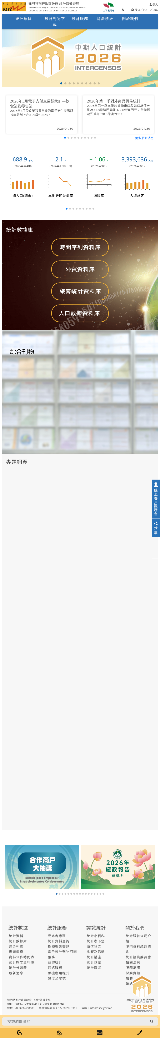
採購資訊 (133, 973)
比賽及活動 (96, 951)
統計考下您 (96, 941)
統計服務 (80, 18)
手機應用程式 (59, 973)
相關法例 (133, 962)
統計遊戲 (94, 967)
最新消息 (16, 973)
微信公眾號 (57, 978)
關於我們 (130, 18)
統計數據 (23, 18)
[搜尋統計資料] (75, 1021)
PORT (146, 10)
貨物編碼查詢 (59, 946)
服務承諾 (133, 967)
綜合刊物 (16, 946)
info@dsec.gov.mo (101, 1008)
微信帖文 (94, 946)
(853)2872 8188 (24, 1008)
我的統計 (55, 962)
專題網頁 (16, 951)
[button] (61, 83)
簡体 (137, 10)
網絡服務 (55, 967)
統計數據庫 (18, 941)
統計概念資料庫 (21, 962)
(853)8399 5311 (67, 1008)
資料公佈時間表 (21, 957)
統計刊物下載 (55, 21)
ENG (155, 10)
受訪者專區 (57, 936)
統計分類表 (18, 967)
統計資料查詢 (59, 941)
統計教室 (94, 962)
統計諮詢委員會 (138, 957)
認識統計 (105, 18)
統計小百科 (96, 936)
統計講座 (94, 957)
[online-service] (156, 498)
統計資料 (16, 936)
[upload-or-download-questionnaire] (108, 6)
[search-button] (152, 1021)
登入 (154, 4)
